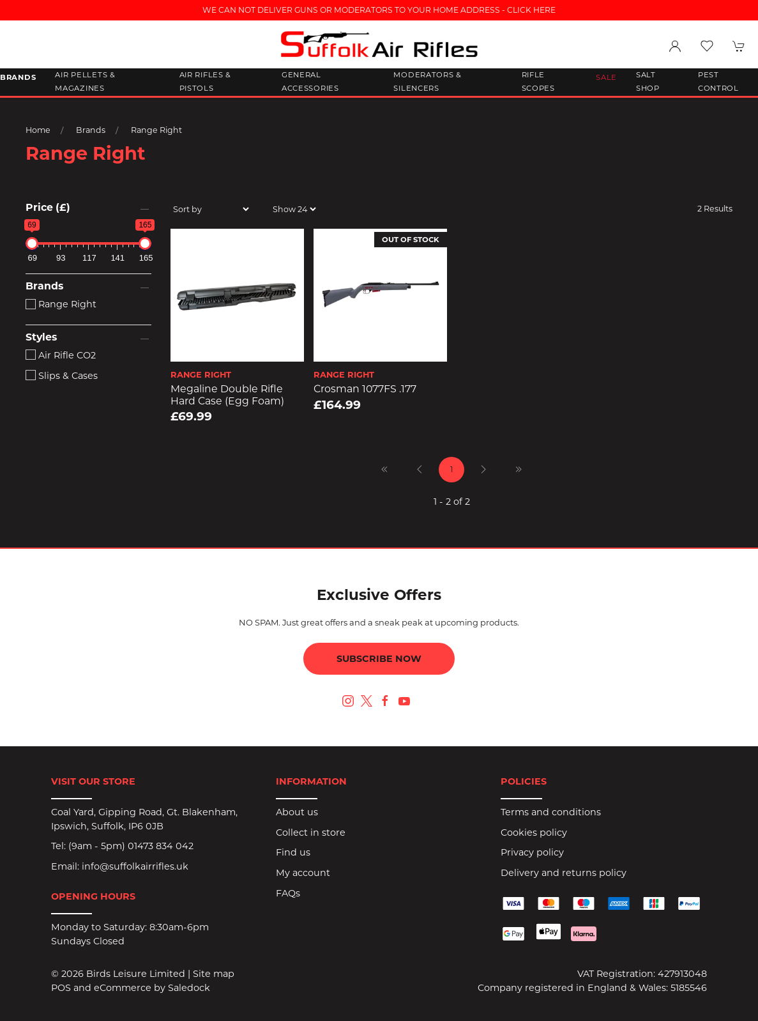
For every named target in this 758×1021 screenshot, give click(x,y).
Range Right (156, 130)
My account (303, 873)
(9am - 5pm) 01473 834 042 (130, 846)
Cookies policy (534, 832)
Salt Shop (648, 81)
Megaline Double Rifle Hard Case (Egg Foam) (227, 395)
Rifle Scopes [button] (538, 81)
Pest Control (718, 81)
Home (38, 130)
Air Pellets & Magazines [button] (85, 81)
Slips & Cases (62, 375)
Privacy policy (532, 852)
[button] (707, 46)
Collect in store (310, 832)
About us (297, 812)
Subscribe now (379, 658)
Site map (213, 973)
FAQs (288, 893)
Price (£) (48, 207)
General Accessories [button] (310, 81)
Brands (90, 130)
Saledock (189, 988)
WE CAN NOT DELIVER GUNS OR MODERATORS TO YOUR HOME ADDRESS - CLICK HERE (379, 10)
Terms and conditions (551, 812)
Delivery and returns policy (563, 873)
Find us (293, 852)
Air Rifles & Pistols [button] (205, 81)
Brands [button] (18, 77)
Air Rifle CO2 (61, 355)
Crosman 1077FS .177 (365, 389)
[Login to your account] (675, 46)
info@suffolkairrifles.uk (135, 866)
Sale (606, 77)
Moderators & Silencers (427, 81)
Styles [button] (41, 337)
